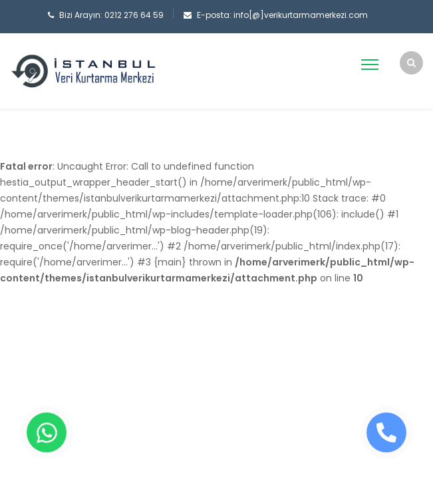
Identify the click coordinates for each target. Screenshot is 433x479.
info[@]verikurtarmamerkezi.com (300, 15)
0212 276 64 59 (134, 15)
